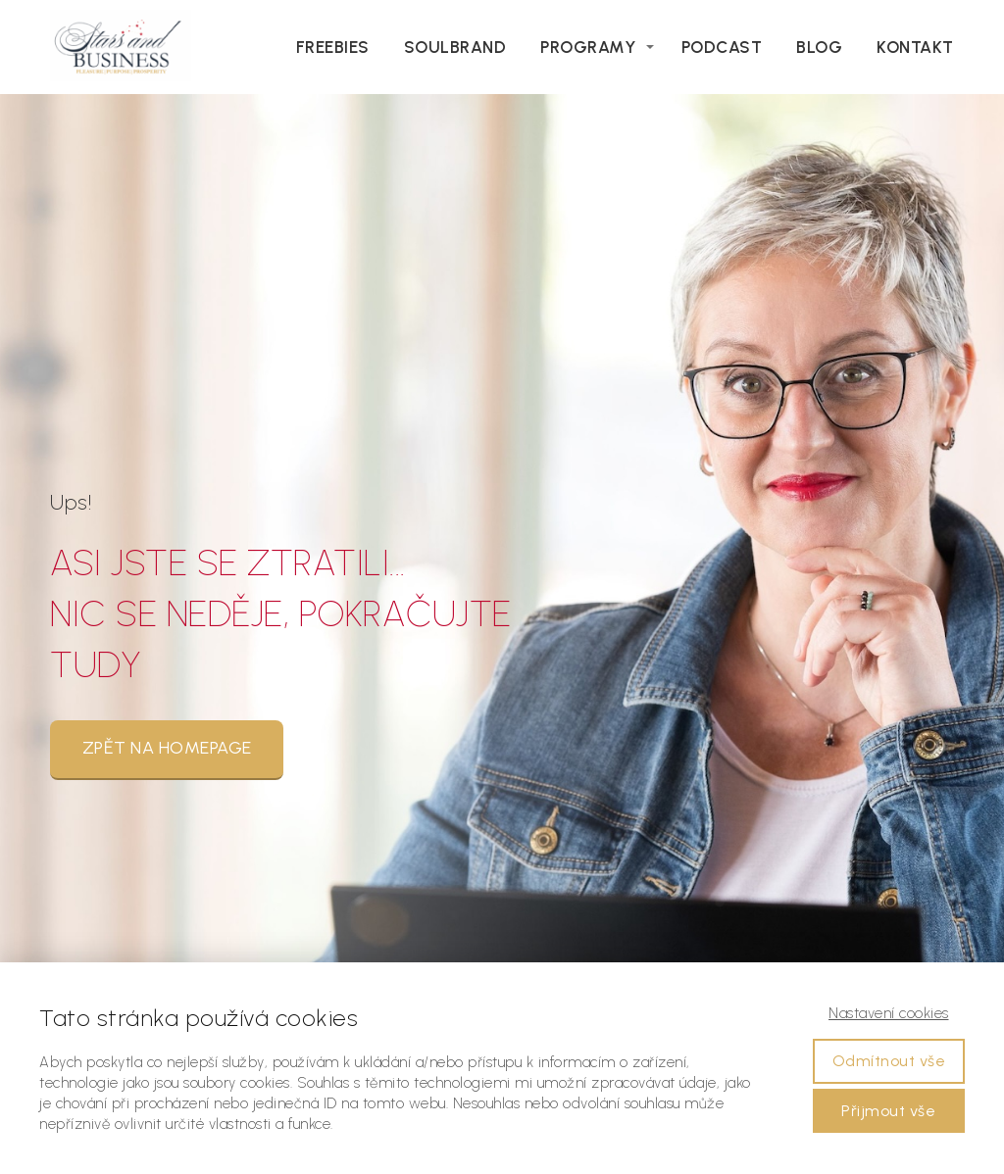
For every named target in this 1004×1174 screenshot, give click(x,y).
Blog (819, 47)
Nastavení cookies (888, 1013)
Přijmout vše (888, 1110)
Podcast (722, 47)
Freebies (333, 47)
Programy (587, 47)
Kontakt (915, 47)
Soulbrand (455, 47)
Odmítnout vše (889, 1061)
